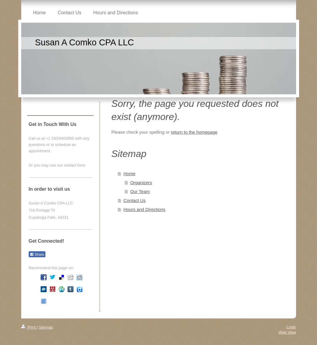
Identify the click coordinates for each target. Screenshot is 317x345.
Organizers (141, 182)
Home (129, 173)
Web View (287, 332)
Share (37, 254)
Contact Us (134, 200)
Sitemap (46, 327)
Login (291, 327)
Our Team (140, 191)
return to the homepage (194, 132)
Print (29, 327)
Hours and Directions (144, 209)
